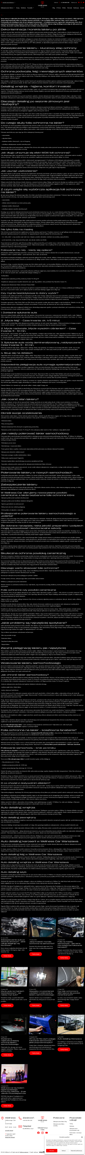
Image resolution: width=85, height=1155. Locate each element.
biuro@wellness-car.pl (28, 1128)
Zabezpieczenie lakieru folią (60, 1121)
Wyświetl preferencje (76, 1151)
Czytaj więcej (7, 956)
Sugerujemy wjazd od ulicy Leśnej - (10, 1135)
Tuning (17, 8)
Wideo (64, 8)
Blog (54, 8)
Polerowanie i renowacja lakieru (75, 1133)
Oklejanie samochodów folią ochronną (10, 182)
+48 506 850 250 (27, 1120)
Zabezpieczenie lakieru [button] (7, 8)
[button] (82, 1137)
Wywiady (69, 8)
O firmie (58, 8)
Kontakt (82, 8)
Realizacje (76, 8)
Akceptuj (51, 1151)
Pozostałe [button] (30, 8)
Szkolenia (23, 8)
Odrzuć (64, 1151)
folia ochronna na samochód (64, 720)
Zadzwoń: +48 (61, 2)
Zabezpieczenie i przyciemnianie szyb (74, 1129)
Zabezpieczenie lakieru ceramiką (58, 1125)
